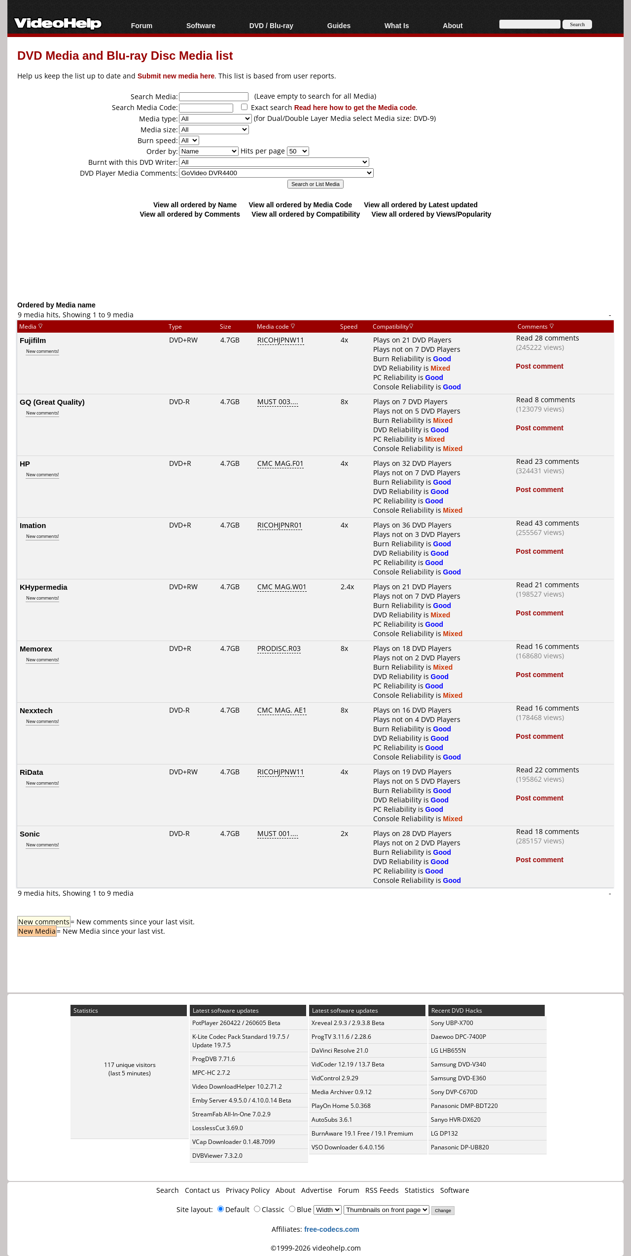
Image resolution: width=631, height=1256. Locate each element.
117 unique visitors (130, 1065)
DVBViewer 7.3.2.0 (217, 1155)
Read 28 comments (547, 338)
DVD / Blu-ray (271, 25)
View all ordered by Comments (190, 214)
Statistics (419, 1190)
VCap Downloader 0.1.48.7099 (233, 1142)
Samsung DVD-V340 (458, 1064)
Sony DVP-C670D (454, 1092)
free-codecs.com (331, 1229)
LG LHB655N (448, 1050)
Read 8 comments (545, 399)
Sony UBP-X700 (452, 1023)
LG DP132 (444, 1133)
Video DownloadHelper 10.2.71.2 (237, 1086)
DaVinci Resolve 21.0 (340, 1050)
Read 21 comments (547, 584)
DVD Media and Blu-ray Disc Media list (125, 55)
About (452, 25)
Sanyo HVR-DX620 (456, 1119)
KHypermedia (44, 587)
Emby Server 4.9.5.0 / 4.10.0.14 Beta (241, 1100)
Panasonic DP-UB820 (460, 1147)
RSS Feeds (382, 1190)
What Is (397, 25)
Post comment (539, 366)
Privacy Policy (248, 1190)
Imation (33, 525)
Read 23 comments (547, 461)
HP (25, 463)
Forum (142, 25)
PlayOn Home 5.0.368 (341, 1106)
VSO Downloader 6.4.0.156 (348, 1147)
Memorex (36, 648)
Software (200, 25)
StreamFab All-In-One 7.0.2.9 (231, 1114)
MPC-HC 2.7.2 (211, 1072)
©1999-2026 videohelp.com (316, 1248)
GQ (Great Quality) (52, 402)
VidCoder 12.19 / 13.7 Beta (348, 1064)
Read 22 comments (547, 769)
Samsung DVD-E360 (458, 1078)
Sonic (30, 833)
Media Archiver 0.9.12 (342, 1092)
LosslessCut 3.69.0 (217, 1128)
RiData (31, 772)
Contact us (202, 1190)
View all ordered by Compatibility (305, 214)
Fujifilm (33, 340)
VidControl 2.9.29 (335, 1078)
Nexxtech (36, 710)
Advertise (316, 1190)
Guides (339, 25)
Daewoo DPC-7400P (458, 1036)
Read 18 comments (547, 831)
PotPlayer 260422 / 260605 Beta (236, 1023)
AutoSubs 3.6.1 (332, 1119)
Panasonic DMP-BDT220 (464, 1106)
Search (167, 1190)
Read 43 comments (547, 523)
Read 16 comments (547, 646)
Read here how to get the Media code (355, 107)
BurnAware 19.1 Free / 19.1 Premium (362, 1133)
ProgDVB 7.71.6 (213, 1059)
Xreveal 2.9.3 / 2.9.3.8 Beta (348, 1023)
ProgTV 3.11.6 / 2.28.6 (341, 1036)
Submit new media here (176, 75)
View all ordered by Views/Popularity (431, 214)
